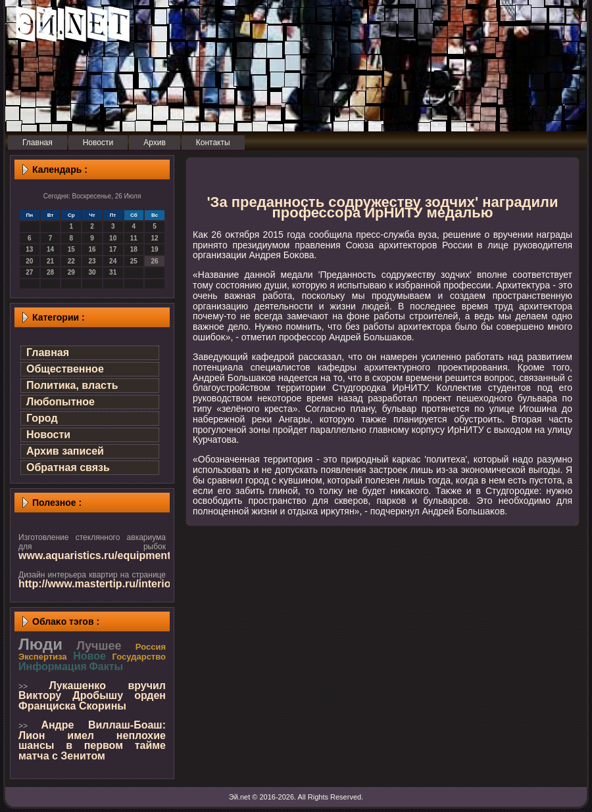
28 (50, 272)
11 (133, 238)
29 (71, 272)
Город (42, 418)
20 (29, 261)
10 (112, 238)
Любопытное (60, 401)
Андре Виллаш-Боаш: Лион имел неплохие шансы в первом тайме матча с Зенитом (92, 740)
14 (50, 249)
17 (112, 249)
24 (112, 261)
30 (91, 272)
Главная (47, 352)
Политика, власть (72, 385)
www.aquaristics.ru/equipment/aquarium (119, 555)
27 (29, 272)
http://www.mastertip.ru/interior (96, 583)
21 (50, 261)
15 (71, 249)
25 (133, 261)
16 (91, 249)
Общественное (65, 368)
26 (155, 261)
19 (155, 249)
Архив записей (65, 451)
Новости (48, 434)
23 (91, 261)
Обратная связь (68, 467)
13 (29, 249)
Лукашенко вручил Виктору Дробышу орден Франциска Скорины (92, 695)
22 (71, 261)
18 (133, 249)
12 (155, 238)
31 (112, 272)
